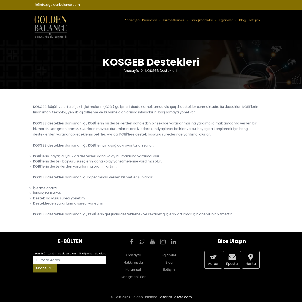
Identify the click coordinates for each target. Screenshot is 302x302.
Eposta (232, 259)
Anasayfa (132, 20)
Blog (242, 20)
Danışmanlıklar (204, 20)
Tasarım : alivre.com (175, 297)
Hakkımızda (133, 262)
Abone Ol (45, 268)
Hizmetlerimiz (175, 20)
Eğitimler (228, 20)
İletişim (254, 20)
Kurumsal (151, 20)
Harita (250, 259)
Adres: (213, 259)
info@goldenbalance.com (58, 5)
